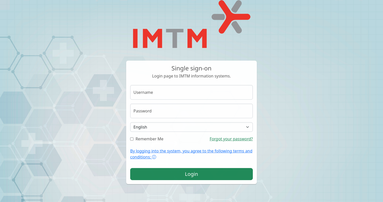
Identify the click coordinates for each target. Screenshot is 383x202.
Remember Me (146, 139)
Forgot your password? (231, 139)
